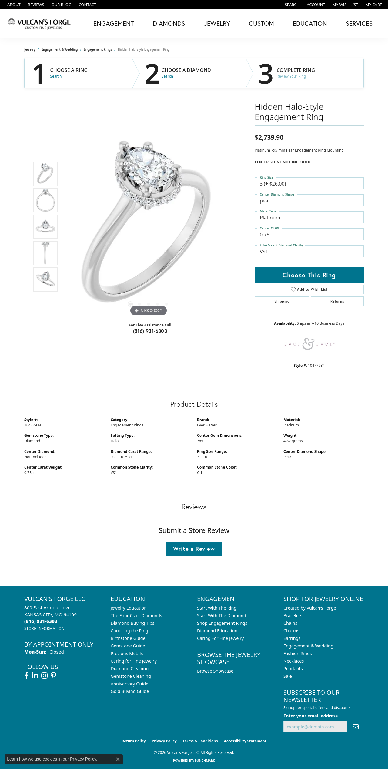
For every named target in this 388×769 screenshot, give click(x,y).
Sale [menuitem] (287, 676)
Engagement (113, 23)
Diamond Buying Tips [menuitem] (132, 623)
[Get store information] (44, 628)
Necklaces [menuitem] (293, 661)
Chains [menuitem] (290, 623)
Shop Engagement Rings (222, 623)
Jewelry (217, 23)
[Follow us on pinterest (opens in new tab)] (53, 675)
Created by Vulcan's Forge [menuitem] (309, 608)
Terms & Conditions (200, 741)
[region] (148, 227)
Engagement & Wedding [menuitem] (308, 646)
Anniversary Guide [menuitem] (129, 684)
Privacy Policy (164, 741)
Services (359, 23)
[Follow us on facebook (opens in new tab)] (26, 675)
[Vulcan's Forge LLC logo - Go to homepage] (40, 23)
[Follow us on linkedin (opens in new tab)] (35, 675)
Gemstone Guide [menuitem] (128, 646)
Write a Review (194, 548)
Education (310, 23)
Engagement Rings (98, 49)
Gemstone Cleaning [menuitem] (131, 676)
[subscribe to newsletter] (355, 726)
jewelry (29, 49)
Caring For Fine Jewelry (220, 638)
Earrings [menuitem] (291, 638)
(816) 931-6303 (150, 331)
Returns (337, 301)
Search (56, 76)
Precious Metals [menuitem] (127, 653)
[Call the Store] (40, 621)
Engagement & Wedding (60, 49)
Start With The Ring (216, 608)
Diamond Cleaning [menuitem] (130, 668)
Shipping (282, 301)
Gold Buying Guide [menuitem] (130, 691)
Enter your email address (310, 716)
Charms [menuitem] (291, 631)
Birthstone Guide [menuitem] (128, 638)
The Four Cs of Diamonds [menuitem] (136, 615)
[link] (13, 4)
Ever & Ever (207, 425)
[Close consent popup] (118, 759)
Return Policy (134, 741)
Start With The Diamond (221, 615)
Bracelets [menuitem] (292, 615)
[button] (292, 4)
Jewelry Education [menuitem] (129, 608)
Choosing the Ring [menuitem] (129, 631)
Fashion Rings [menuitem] (297, 653)
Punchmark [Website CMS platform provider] (205, 760)
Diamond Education (217, 631)
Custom (261, 23)
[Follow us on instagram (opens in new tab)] (44, 675)
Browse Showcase (215, 671)
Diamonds (169, 23)
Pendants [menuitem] (293, 668)
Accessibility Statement (245, 741)
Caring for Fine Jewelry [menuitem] (134, 661)
